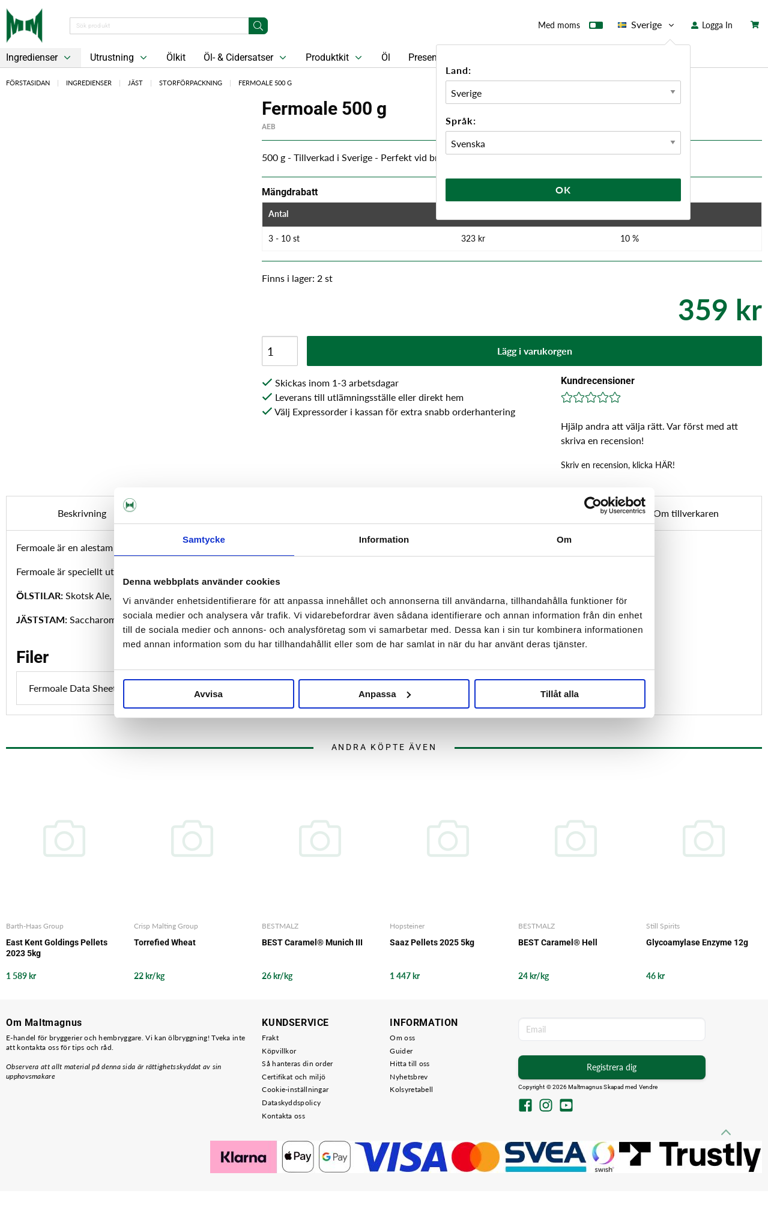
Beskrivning (82, 513)
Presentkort (432, 57)
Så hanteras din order (297, 1063)
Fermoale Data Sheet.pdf (114, 687)
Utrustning (120, 58)
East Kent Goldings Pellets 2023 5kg (56, 948)
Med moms (570, 27)
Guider (401, 1050)
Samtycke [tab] (204, 539)
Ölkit (176, 57)
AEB (269, 127)
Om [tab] (564, 539)
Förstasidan (28, 83)
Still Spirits (663, 925)
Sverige (647, 24)
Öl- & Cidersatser (246, 58)
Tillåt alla (559, 694)
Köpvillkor (279, 1050)
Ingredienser (89, 83)
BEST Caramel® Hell (557, 942)
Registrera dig (611, 1067)
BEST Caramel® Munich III (312, 942)
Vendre (648, 1087)
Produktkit (335, 58)
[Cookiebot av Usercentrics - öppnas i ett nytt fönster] (593, 505)
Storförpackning (190, 83)
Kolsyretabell (411, 1089)
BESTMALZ (280, 925)
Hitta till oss (409, 1063)
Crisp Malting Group (166, 925)
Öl (385, 57)
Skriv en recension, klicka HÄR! (618, 465)
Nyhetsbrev (409, 1076)
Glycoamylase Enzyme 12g (697, 942)
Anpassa (384, 694)
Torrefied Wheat (165, 942)
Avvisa (208, 694)
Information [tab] (384, 539)
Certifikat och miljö (293, 1076)
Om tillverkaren (686, 513)
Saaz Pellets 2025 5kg (432, 942)
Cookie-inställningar (295, 1089)
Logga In (712, 25)
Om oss (402, 1037)
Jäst (135, 83)
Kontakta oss (283, 1115)
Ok (563, 189)
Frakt (270, 1037)
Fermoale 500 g (265, 83)
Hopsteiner (407, 925)
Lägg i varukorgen (534, 350)
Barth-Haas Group (35, 925)
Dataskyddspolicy (291, 1102)
